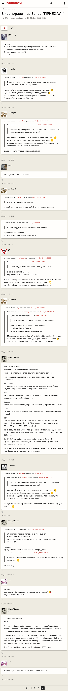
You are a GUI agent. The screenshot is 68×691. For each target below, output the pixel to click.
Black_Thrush (13, 357)
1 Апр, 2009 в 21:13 (35, 223)
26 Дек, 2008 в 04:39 (38, 308)
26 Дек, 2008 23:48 (7, 515)
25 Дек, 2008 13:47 (7, 107)
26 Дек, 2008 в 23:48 (41, 553)
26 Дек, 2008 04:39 (7, 294)
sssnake (21, 121)
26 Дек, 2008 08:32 (7, 352)
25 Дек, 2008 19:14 (7, 183)
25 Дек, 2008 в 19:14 (39, 197)
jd (19, 529)
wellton (20, 553)
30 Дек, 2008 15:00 (39, 18)
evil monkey (22, 258)
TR (28, 18)
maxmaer (21, 77)
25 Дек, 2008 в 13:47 (41, 121)
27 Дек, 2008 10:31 (7, 604)
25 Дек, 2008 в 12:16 (41, 77)
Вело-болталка (8, 9)
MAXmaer (12, 35)
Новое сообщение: (18, 18)
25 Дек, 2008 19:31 (7, 216)
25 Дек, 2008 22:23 (7, 244)
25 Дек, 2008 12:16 (7, 64)
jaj (9, 250)
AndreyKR (12, 113)
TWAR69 (11, 465)
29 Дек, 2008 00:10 (7, 656)
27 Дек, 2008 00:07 (7, 575)
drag (19, 197)
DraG (10, 165)
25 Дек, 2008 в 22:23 (44, 258)
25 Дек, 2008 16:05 (7, 160)
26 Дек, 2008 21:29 (7, 460)
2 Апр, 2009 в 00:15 (37, 529)
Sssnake (11, 69)
